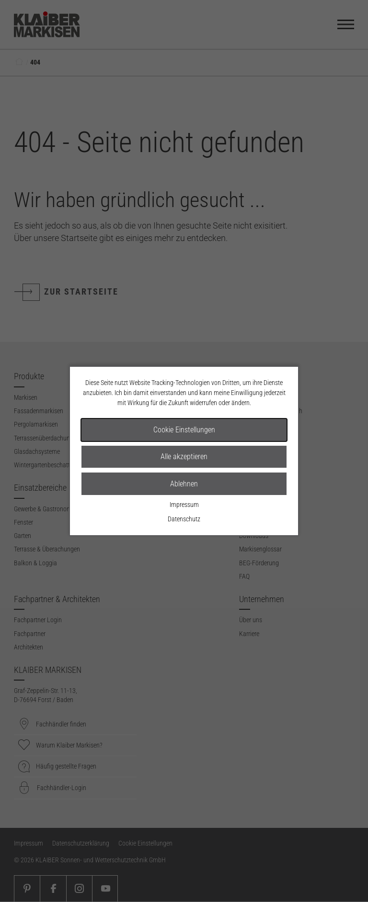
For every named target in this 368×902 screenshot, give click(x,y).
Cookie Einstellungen (184, 429)
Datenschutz (184, 519)
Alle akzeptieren (184, 456)
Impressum (184, 504)
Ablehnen (184, 483)
